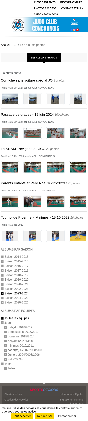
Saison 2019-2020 (16, 279)
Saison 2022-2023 (16, 288)
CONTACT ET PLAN (72, 8)
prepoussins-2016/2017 (23, 331)
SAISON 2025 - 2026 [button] (46, 14)
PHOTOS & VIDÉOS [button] (45, 8)
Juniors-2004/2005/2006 (24, 354)
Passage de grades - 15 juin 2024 (27, 114)
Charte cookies (13, 394)
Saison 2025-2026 (16, 302)
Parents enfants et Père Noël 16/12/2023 (33, 183)
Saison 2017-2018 (16, 270)
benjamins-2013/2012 (22, 341)
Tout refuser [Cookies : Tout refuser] (44, 416)
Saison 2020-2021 (16, 284)
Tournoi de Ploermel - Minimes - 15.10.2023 (35, 217)
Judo (7, 322)
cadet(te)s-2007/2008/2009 (25, 350)
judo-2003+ (15, 359)
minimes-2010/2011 (21, 345)
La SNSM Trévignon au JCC (23, 149)
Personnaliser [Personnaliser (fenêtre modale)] (67, 416)
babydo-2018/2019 (20, 327)
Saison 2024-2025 (16, 297)
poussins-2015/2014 (21, 336)
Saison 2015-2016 (16, 261)
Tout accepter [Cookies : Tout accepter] (22, 416)
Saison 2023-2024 (16, 293)
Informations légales (72, 394)
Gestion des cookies (16, 399)
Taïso (7, 363)
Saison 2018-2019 (16, 275)
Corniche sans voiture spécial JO (27, 80)
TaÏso (11, 368)
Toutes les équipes (16, 318)
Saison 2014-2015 (16, 256)
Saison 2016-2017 (16, 266)
